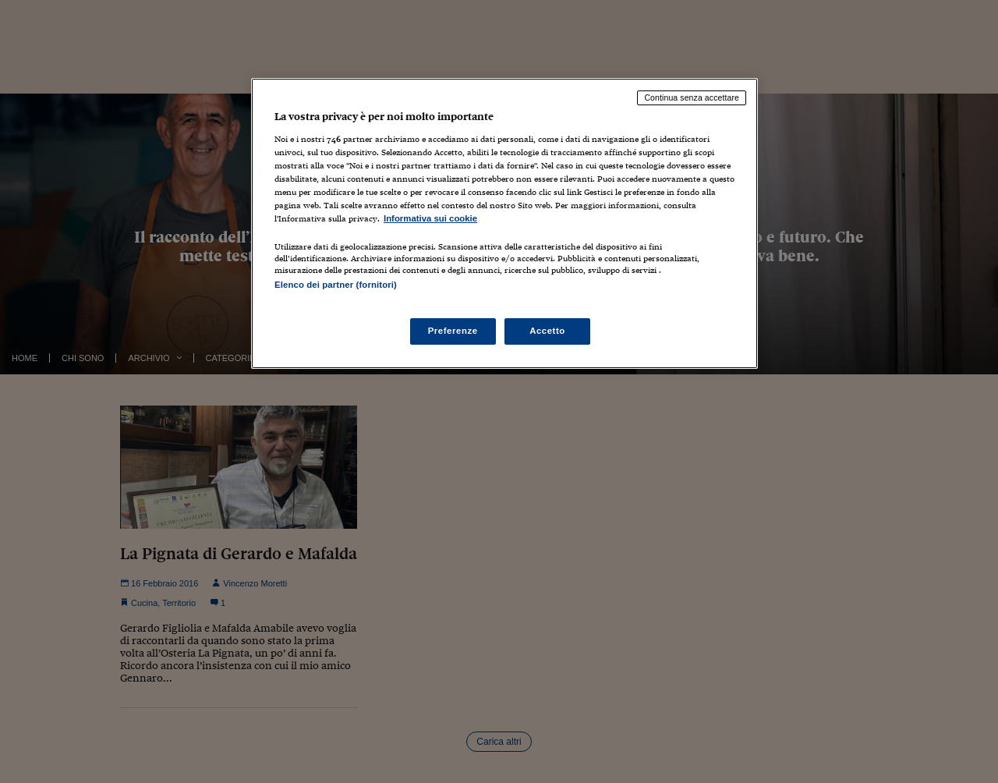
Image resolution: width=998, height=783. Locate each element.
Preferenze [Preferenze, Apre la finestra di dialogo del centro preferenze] (453, 330)
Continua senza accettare (691, 97)
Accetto (547, 330)
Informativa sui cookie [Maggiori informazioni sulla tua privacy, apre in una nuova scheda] (430, 218)
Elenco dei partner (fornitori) (335, 284)
